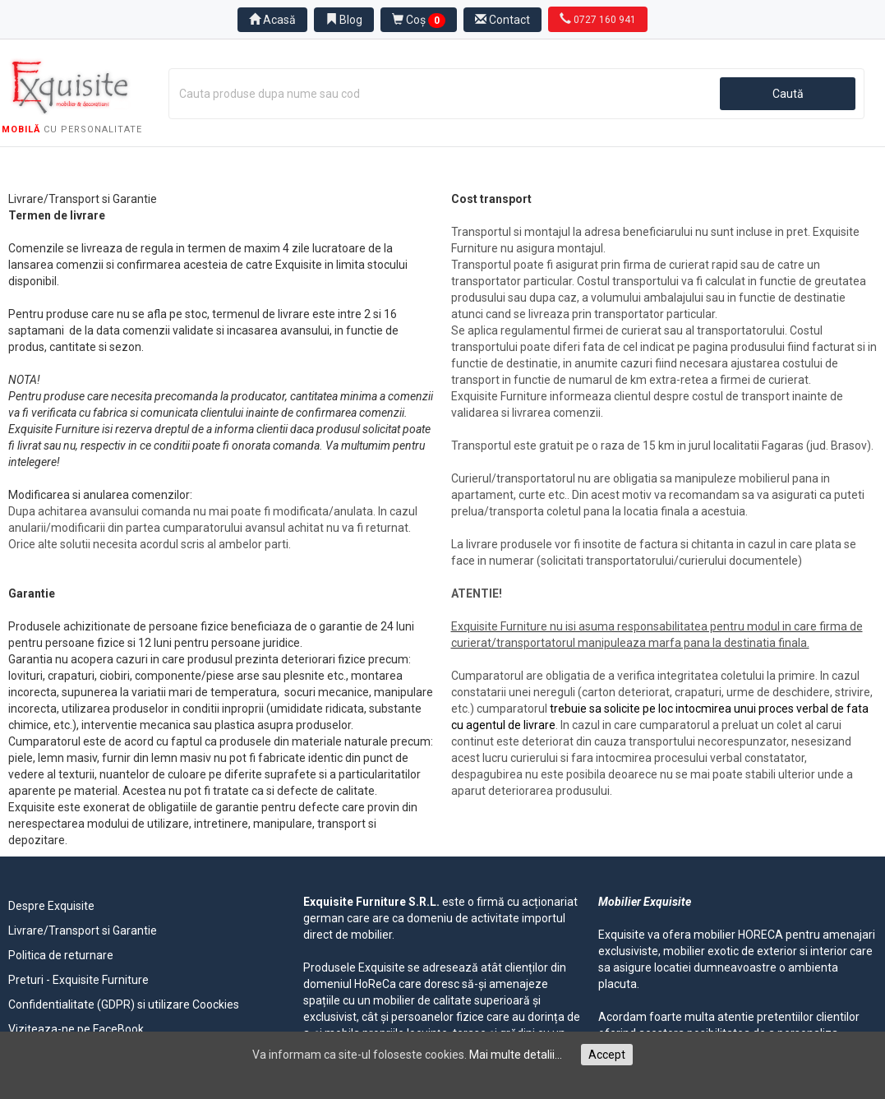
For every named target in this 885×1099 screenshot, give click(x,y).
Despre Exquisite (51, 905)
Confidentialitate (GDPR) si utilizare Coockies (123, 1004)
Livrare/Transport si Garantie (82, 930)
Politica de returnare (60, 955)
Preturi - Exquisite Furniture (78, 979)
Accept (606, 1054)
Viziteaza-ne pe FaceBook (76, 1029)
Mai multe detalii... (515, 1054)
